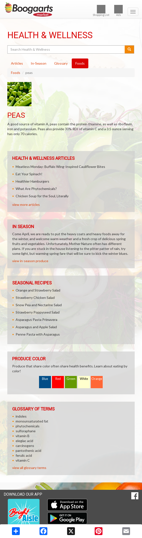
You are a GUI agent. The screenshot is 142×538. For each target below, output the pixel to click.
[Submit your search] (129, 49)
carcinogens (25, 446)
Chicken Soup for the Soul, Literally (42, 196)
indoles (21, 416)
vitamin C (23, 460)
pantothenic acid (28, 450)
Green (71, 379)
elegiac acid (24, 441)
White (84, 379)
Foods (15, 72)
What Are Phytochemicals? (36, 189)
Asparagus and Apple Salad (36, 327)
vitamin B (23, 436)
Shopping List (101, 10)
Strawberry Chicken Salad (35, 297)
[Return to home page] (71, 9)
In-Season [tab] (38, 63)
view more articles (26, 204)
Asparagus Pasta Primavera (36, 319)
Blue (45, 379)
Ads (118, 10)
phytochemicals (28, 426)
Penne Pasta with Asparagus (38, 334)
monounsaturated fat (32, 421)
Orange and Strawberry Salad (38, 290)
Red (58, 379)
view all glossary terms (29, 468)
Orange (96, 379)
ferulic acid (24, 455)
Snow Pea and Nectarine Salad (39, 305)
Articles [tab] (17, 63)
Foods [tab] (80, 63)
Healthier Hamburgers (32, 181)
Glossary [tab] (61, 63)
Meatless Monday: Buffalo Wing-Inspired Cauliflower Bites (60, 166)
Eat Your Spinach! (29, 174)
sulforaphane (26, 431)
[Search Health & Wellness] (66, 49)
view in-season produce (30, 261)
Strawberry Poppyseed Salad (38, 312)
